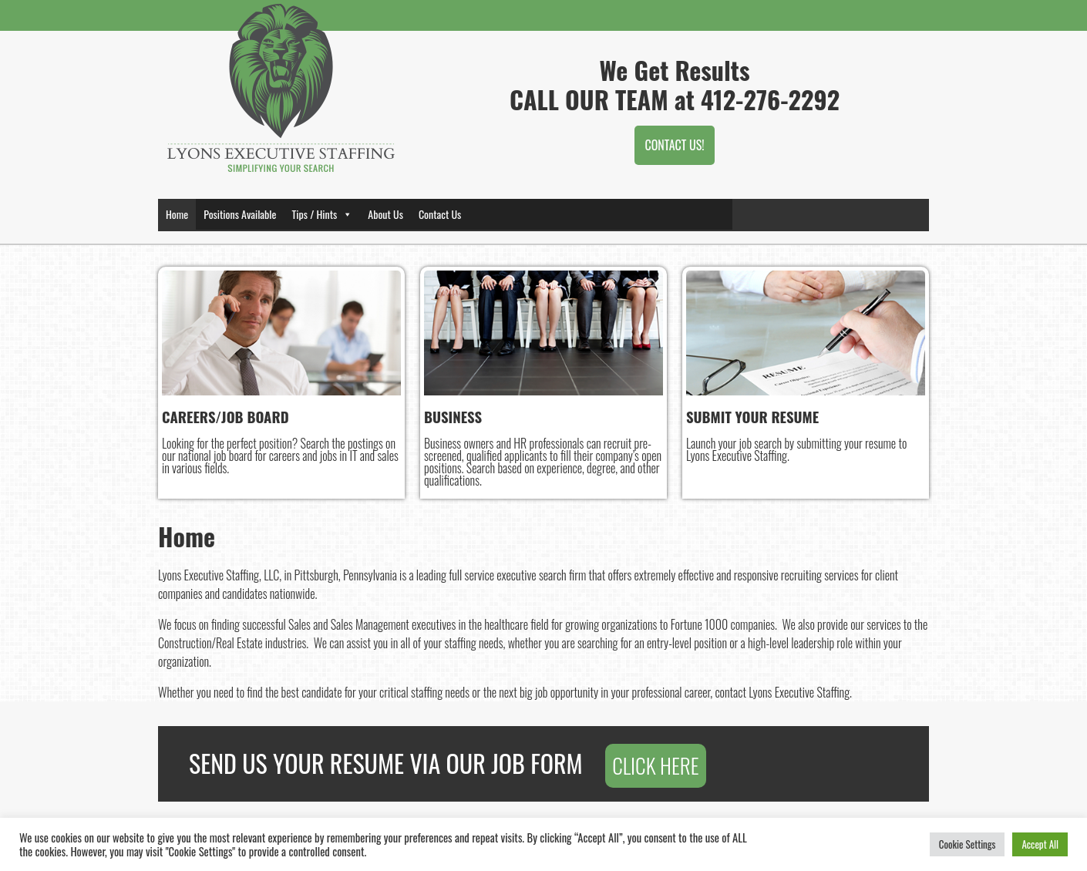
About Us (385, 214)
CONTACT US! (674, 145)
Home (177, 214)
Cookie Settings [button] (967, 844)
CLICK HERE (655, 764)
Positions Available (240, 214)
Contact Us (440, 214)
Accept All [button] (1039, 844)
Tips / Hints (321, 214)
